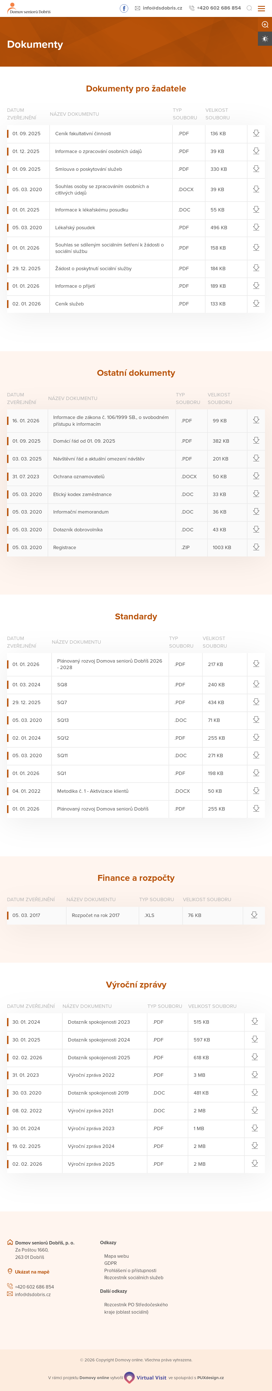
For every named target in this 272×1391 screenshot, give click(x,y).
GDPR (110, 1263)
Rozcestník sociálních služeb (133, 1278)
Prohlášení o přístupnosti (130, 1271)
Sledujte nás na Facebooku (124, 8)
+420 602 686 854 (219, 8)
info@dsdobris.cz (162, 8)
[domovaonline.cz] (94, 1378)
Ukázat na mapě (32, 1272)
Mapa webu (116, 1256)
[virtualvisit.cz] (145, 1378)
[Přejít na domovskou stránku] (29, 8)
